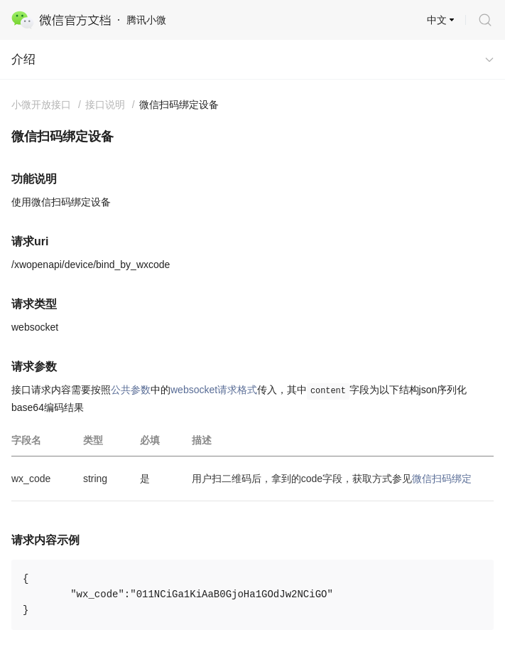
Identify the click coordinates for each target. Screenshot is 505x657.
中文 (437, 20)
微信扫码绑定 (442, 478)
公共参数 (131, 389)
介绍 (23, 59)
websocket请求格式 (213, 389)
